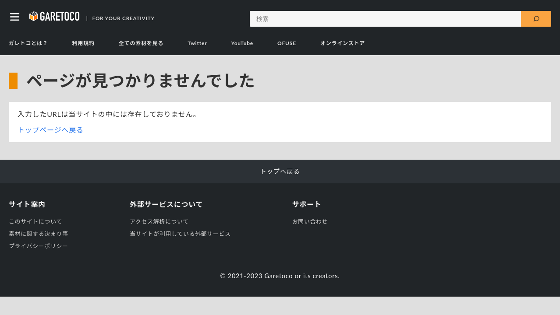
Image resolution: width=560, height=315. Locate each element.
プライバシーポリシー (38, 245)
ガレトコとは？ (28, 43)
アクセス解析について (159, 221)
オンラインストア (342, 43)
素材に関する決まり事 (38, 233)
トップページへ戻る (51, 130)
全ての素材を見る (141, 43)
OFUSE (286, 43)
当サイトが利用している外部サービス (180, 233)
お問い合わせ (310, 221)
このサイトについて (35, 221)
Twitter (197, 43)
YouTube (242, 43)
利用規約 (83, 43)
